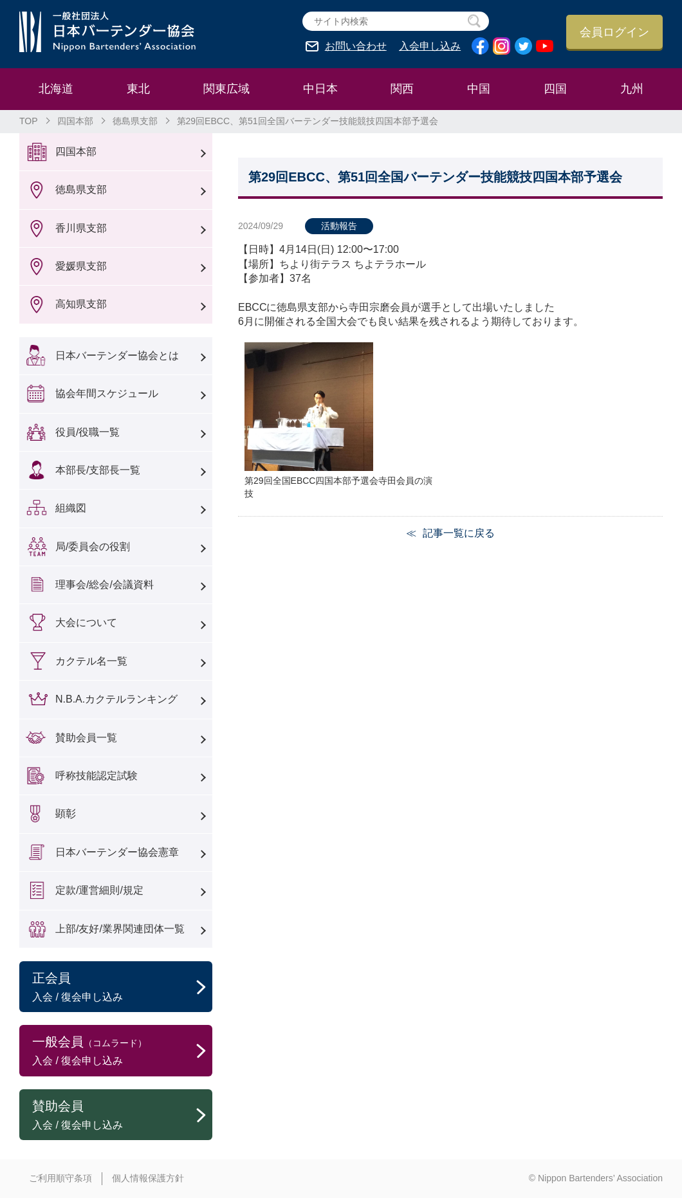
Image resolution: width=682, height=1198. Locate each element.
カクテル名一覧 (91, 661)
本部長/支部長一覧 (97, 470)
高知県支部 (81, 304)
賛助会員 (122, 1115)
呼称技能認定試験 (96, 775)
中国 (478, 88)
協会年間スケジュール (106, 393)
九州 (631, 88)
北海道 (56, 88)
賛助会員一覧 (86, 737)
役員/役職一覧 (87, 432)
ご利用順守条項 (60, 1178)
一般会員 (122, 1051)
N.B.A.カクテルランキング (116, 699)
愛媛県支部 (81, 266)
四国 (555, 88)
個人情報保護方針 (148, 1178)
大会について (86, 622)
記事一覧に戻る (459, 533)
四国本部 (75, 121)
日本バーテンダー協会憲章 (117, 852)
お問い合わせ (356, 46)
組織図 (70, 507)
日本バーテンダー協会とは (117, 355)
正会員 (122, 987)
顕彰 (65, 813)
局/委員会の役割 (92, 546)
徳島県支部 (135, 121)
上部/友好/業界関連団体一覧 (120, 928)
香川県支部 (81, 228)
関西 (402, 88)
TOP (28, 121)
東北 (138, 88)
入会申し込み (430, 46)
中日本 (320, 88)
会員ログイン (614, 32)
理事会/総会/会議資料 (104, 584)
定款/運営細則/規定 (99, 890)
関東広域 (226, 88)
